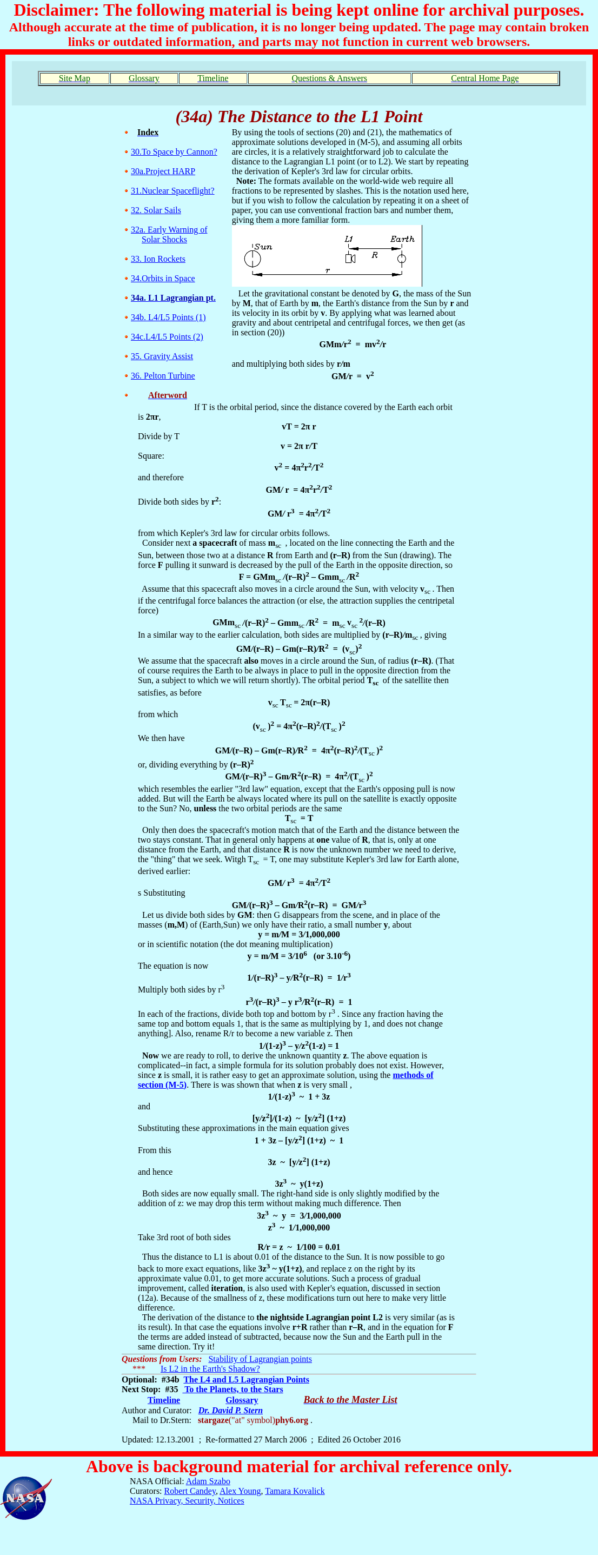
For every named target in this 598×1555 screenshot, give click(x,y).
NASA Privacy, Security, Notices (187, 1500)
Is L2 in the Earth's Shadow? (210, 1368)
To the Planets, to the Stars (232, 1389)
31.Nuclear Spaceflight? (173, 190)
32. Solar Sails (156, 210)
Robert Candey (190, 1491)
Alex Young (240, 1491)
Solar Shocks (164, 239)
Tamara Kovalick (294, 1491)
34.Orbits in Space (163, 278)
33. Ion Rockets (158, 258)
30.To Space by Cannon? (174, 151)
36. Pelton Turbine (163, 375)
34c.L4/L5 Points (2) (167, 336)
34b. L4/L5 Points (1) (168, 317)
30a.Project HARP (163, 171)
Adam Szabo (208, 1481)
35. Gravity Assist (162, 356)
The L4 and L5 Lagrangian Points (246, 1379)
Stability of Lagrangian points (260, 1359)
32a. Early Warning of (169, 229)
